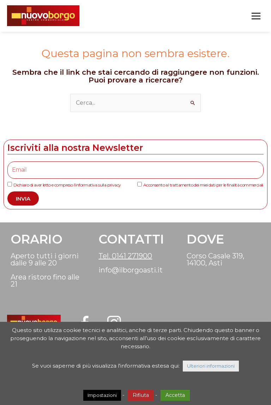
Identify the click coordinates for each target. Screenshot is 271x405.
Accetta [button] (175, 395)
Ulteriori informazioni (211, 366)
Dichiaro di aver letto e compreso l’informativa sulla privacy (67, 185)
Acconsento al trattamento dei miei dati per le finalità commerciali (203, 185)
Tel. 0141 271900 (125, 256)
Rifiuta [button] (141, 395)
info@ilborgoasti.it (130, 270)
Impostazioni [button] (102, 395)
